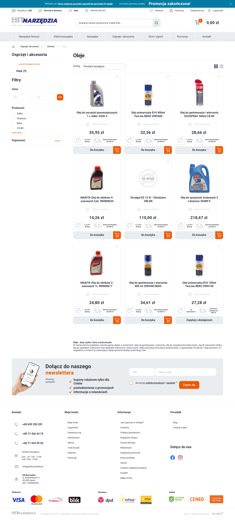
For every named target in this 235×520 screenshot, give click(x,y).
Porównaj (179, 10)
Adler (20, 113)
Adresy (71, 442)
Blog (175, 422)
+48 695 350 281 (98, 10)
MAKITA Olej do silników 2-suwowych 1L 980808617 (96, 284)
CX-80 (20, 128)
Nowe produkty (127, 458)
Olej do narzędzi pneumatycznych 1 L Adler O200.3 (97, 114)
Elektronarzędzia (63, 36)
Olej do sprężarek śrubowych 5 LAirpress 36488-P (199, 199)
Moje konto (73, 422)
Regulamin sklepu (128, 437)
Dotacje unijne (180, 427)
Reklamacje (126, 447)
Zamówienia (73, 437)
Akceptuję (140, 383)
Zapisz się (189, 384)
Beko (20, 123)
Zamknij (231, 4)
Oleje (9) (21, 71)
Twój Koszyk (74, 447)
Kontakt (206, 36)
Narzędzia (92, 36)
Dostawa (124, 427)
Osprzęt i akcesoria (123, 36)
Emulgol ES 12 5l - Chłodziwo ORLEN (148, 199)
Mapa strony (126, 478)
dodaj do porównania (100, 124)
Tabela (216, 66)
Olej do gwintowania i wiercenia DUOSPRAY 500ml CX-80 (199, 114)
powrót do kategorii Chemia (29, 64)
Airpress (21, 118)
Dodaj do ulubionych (117, 77)
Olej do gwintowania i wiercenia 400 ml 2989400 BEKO (148, 284)
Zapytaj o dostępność (199, 320)
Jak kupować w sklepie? (132, 422)
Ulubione (72, 452)
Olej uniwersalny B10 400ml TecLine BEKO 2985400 (148, 114)
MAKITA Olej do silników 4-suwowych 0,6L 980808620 (96, 199)
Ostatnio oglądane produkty (133, 468)
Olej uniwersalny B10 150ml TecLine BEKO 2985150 (199, 284)
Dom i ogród (156, 36)
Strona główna (13, 46)
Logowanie (218, 10)
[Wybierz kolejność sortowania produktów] (104, 66)
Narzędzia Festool (29, 36)
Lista (221, 66)
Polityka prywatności (130, 432)
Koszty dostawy (127, 442)
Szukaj (156, 23)
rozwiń (57, 141)
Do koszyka (97, 149)
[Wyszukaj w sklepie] (114, 23)
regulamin (170, 383)
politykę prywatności (155, 383)
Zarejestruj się (197, 10)
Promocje (182, 36)
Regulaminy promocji (130, 452)
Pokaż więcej (16, 133)
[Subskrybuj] (142, 372)
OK (60, 97)
